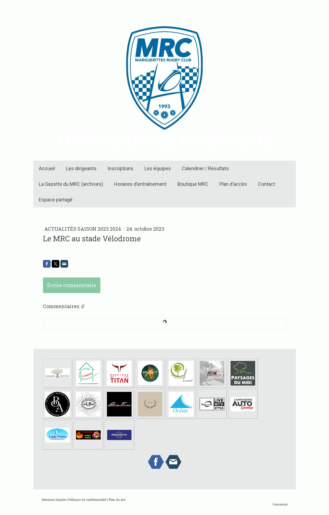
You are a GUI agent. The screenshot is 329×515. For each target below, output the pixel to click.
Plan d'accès (233, 184)
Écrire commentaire (71, 285)
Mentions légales (54, 499)
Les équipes (157, 168)
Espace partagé (55, 199)
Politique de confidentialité (87, 499)
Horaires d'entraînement (140, 184)
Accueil (47, 168)
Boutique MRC (192, 184)
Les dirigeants (81, 168)
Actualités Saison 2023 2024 (83, 228)
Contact (266, 184)
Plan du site (117, 499)
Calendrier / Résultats (205, 168)
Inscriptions (120, 168)
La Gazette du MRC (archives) (71, 184)
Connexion (280, 504)
